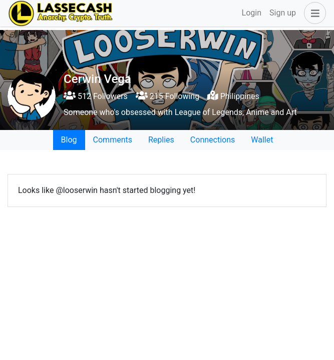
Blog (69, 139)
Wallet (262, 139)
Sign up (282, 13)
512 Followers (96, 96)
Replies (161, 139)
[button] (313, 13)
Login (251, 13)
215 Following (167, 96)
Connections (212, 139)
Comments (112, 139)
